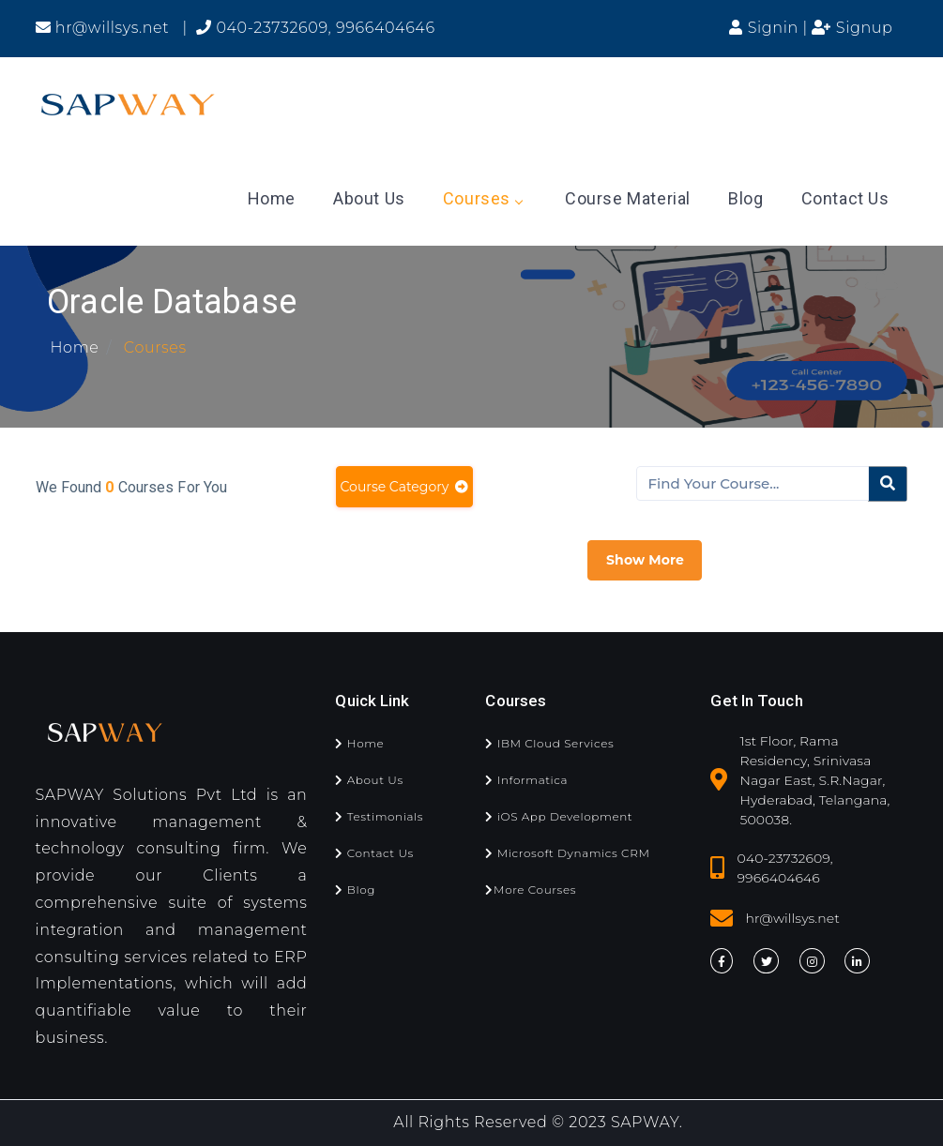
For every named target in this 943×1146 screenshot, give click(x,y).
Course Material (628, 198)
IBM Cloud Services (549, 743)
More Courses (530, 889)
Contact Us (845, 198)
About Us (369, 198)
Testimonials (379, 816)
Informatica (526, 780)
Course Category (405, 486)
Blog (745, 198)
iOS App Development (558, 816)
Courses (482, 198)
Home (272, 198)
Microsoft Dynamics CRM (567, 853)
